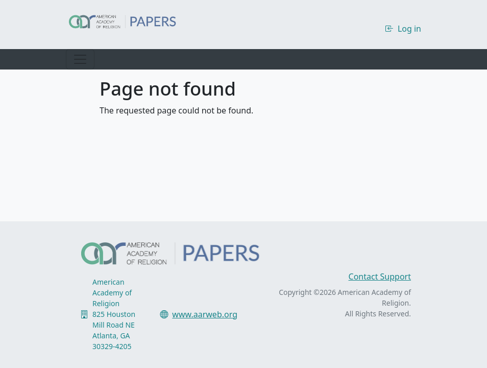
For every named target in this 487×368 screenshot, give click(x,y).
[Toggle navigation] (80, 59)
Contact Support (380, 276)
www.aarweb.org (204, 314)
